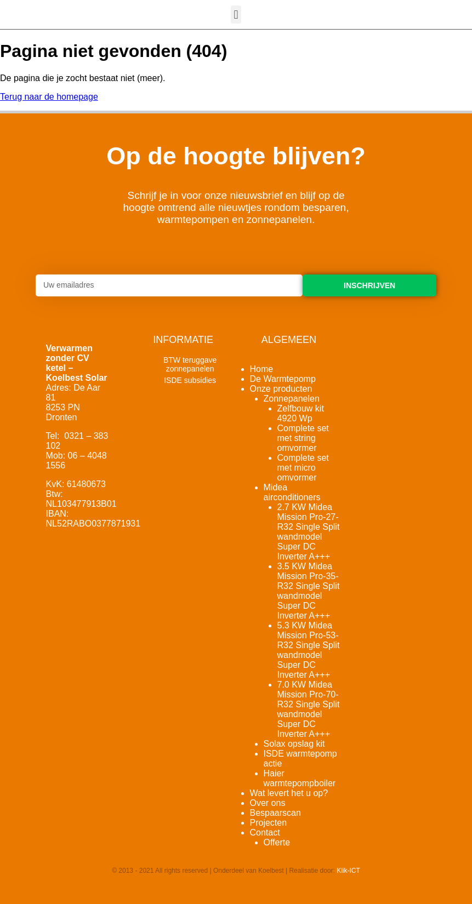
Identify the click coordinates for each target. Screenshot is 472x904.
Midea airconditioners (292, 492)
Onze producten (281, 388)
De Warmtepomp (283, 379)
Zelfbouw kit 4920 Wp (300, 413)
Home (262, 369)
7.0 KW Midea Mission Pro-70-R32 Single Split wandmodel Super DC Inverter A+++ (308, 709)
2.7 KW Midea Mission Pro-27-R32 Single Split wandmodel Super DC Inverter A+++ (308, 531)
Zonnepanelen (292, 398)
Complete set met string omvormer (303, 438)
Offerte (277, 842)
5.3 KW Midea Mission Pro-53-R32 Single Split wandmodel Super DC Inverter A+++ (308, 650)
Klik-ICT (348, 870)
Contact (265, 832)
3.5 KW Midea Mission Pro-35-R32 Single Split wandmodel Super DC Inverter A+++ (308, 591)
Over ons (268, 803)
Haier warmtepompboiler (300, 778)
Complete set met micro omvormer (303, 467)
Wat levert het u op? (289, 793)
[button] (236, 14)
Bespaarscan (275, 812)
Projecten (268, 822)
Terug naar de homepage (49, 96)
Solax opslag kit (294, 743)
